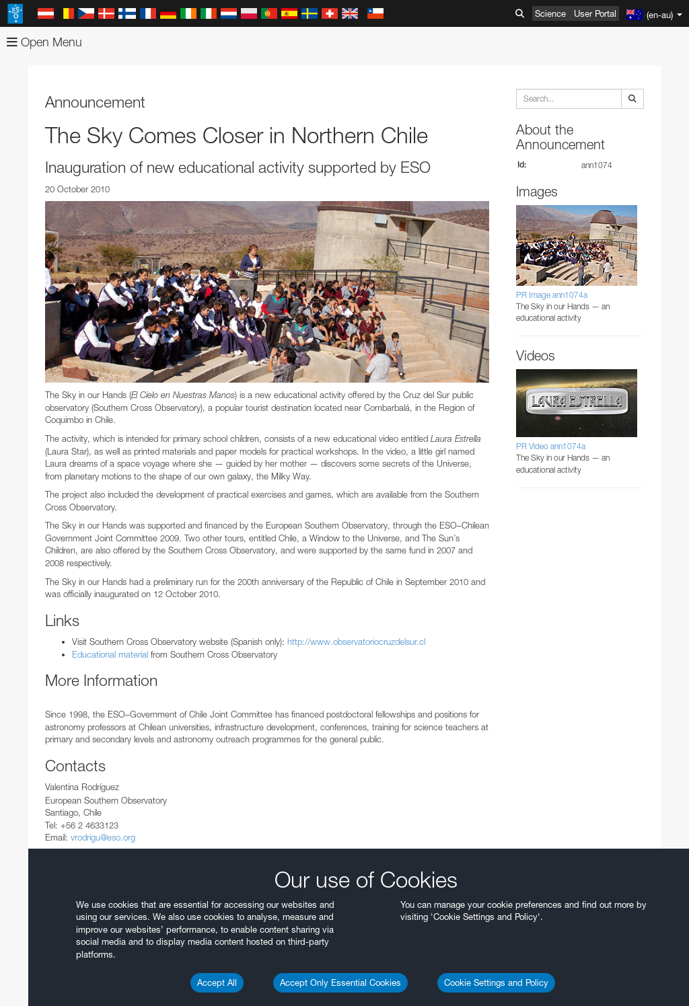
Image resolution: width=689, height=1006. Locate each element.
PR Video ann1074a (550, 446)
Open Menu (44, 42)
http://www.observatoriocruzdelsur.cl (356, 641)
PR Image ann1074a (551, 295)
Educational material (110, 654)
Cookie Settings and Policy (496, 982)
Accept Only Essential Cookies (340, 982)
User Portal (595, 13)
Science (550, 13)
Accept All (217, 982)
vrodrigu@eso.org (103, 837)
